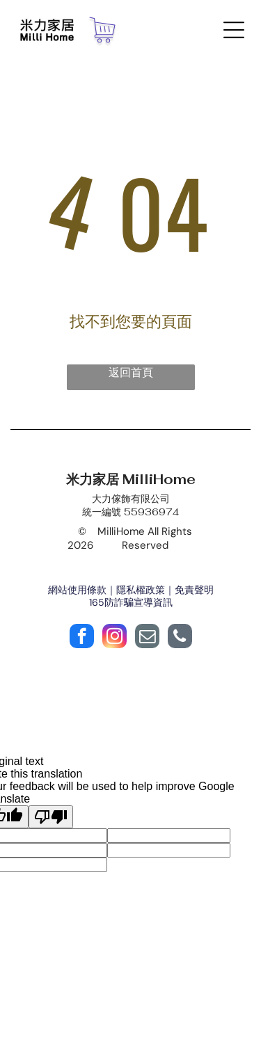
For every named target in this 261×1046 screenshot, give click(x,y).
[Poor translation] (51, 816)
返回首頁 (131, 372)
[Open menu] (233, 29)
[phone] (180, 638)
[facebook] (82, 638)
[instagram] (114, 638)
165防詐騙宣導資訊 (131, 602)
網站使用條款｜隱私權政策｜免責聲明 (131, 590)
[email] (147, 638)
